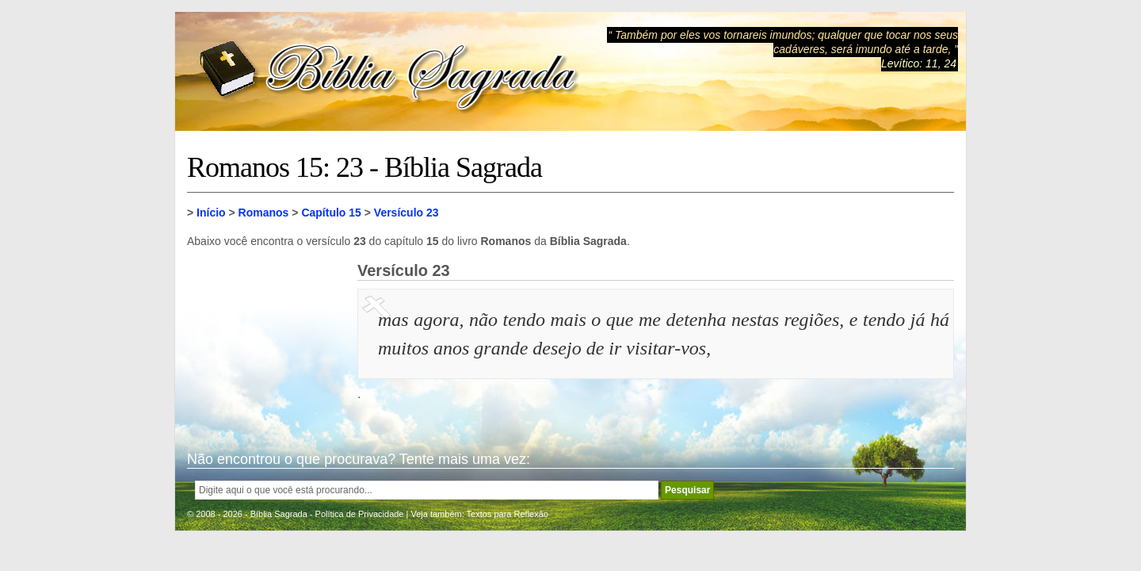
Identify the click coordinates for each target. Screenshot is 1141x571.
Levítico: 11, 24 (918, 63)
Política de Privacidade (359, 514)
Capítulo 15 (331, 212)
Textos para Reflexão (507, 514)
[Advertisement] (266, 341)
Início (211, 212)
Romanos (264, 212)
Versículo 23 (406, 212)
